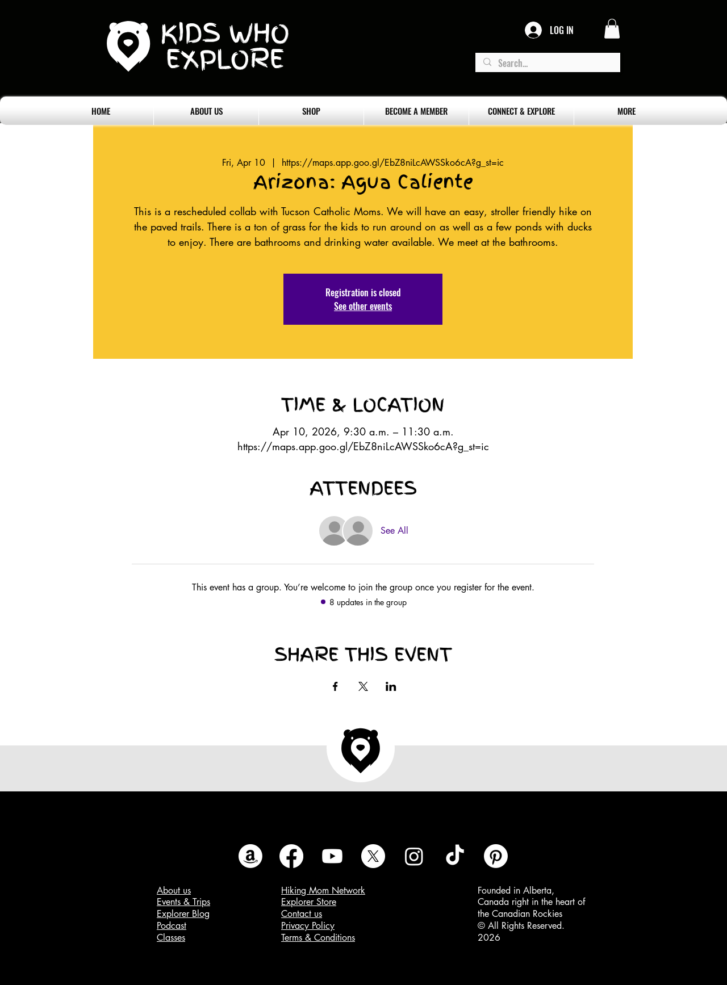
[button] (612, 29)
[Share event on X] (363, 686)
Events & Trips (183, 902)
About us (174, 890)
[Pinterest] (496, 856)
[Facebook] (291, 856)
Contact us (301, 914)
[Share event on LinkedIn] (391, 686)
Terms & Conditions (318, 938)
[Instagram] (414, 856)
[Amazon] (250, 856)
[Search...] (547, 63)
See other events (363, 306)
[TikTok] (455, 856)
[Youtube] (332, 856)
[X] (373, 856)
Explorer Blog (183, 914)
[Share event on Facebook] (335, 686)
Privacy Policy (308, 926)
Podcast (171, 926)
